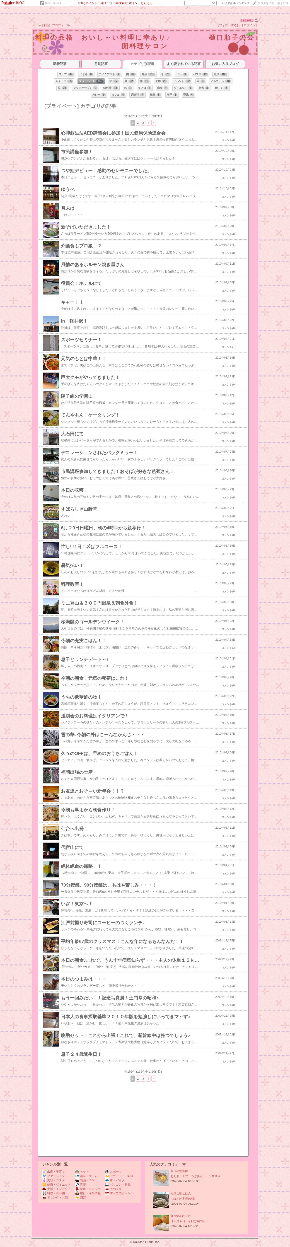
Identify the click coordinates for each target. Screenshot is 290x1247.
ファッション (53, 1176)
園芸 (80, 1197)
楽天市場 (282, 3)
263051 (247, 20)
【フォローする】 (228, 25)
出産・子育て (53, 1171)
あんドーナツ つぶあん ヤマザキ (195, 1176)
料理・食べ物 (53, 3)
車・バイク (115, 1180)
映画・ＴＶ (85, 1180)
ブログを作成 (266, 3)
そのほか (113, 1189)
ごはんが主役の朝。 (183, 1198)
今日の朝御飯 (179, 1171)
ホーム (37, 25)
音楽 (80, 1184)
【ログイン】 (249, 25)
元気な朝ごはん (180, 1193)
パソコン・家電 (117, 1184)
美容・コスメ (53, 1180)
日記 (47, 25)
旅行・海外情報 (88, 1193)
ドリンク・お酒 (55, 1197)
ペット (82, 1171)
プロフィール (61, 25)
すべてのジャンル (119, 1193)
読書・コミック (88, 1189)
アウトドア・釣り (119, 1176)
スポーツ (113, 1171)
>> (235, 3)
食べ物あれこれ (180, 1216)
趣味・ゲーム (86, 1176)
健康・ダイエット (56, 1184)
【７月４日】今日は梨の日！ (189, 1221)
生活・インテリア (56, 1189)
